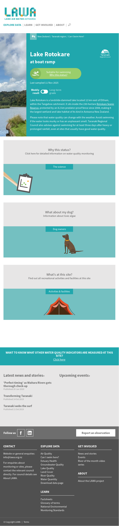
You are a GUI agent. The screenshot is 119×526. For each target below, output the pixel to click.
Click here (59, 359)
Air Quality (46, 453)
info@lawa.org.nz (12, 457)
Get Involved (44, 25)
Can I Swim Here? (76, 36)
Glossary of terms (50, 503)
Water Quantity (49, 479)
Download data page (52, 483)
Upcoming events (75, 375)
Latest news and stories (24, 375)
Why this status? (58, 75)
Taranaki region (59, 36)
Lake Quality (47, 468)
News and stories (87, 453)
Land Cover (47, 472)
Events (81, 457)
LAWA (20, 13)
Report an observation (96, 433)
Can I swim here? (50, 457)
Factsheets (46, 499)
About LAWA (10, 478)
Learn (28, 25)
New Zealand (44, 36)
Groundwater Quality (52, 464)
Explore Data (12, 25)
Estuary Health (49, 461)
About (60, 25)
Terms (26, 521)
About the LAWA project (91, 481)
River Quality (48, 475)
